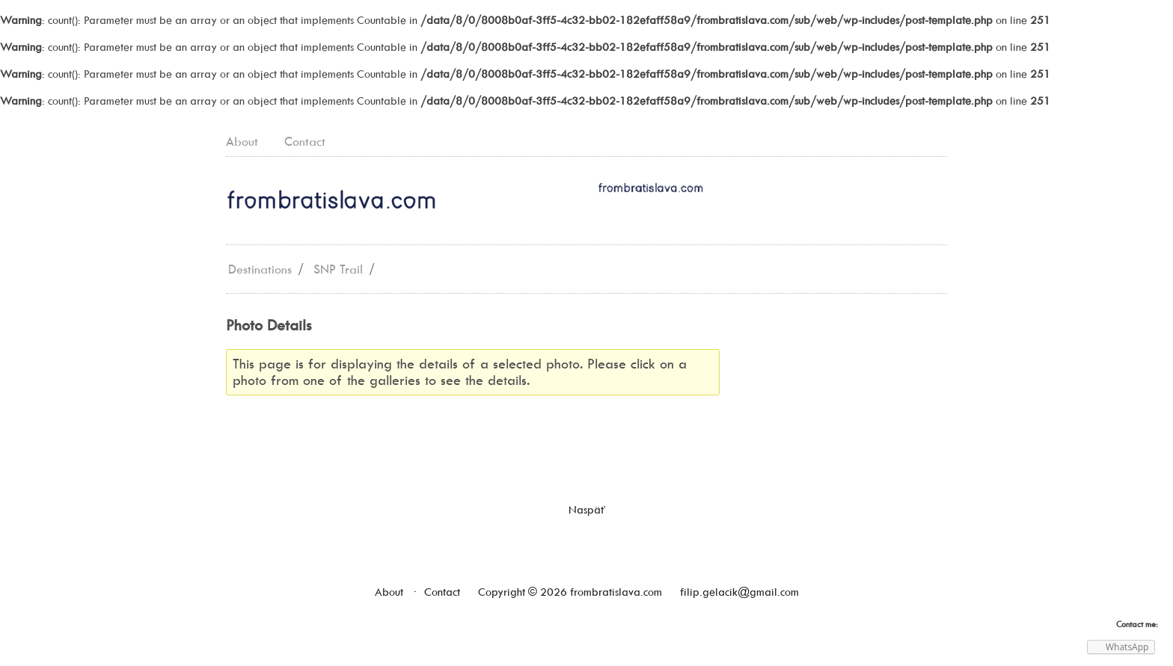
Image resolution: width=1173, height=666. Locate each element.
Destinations (260, 269)
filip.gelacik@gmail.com (739, 592)
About (242, 142)
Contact (304, 142)
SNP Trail (338, 269)
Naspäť (587, 510)
